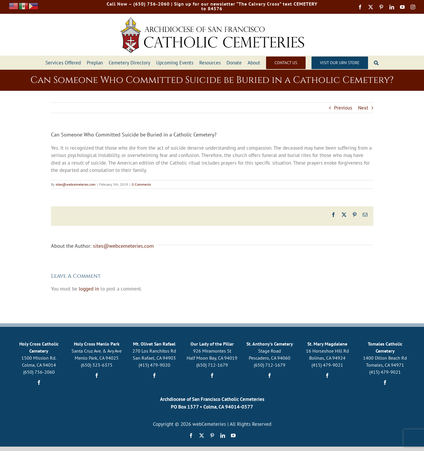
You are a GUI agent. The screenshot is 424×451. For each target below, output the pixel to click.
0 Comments (141, 184)
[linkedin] (391, 7)
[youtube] (402, 7)
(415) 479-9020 (154, 365)
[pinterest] (381, 7)
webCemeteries (209, 424)
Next (363, 108)
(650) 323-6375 (97, 365)
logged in (89, 289)
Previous (343, 108)
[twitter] (370, 7)
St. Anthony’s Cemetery (269, 344)
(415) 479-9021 (327, 365)
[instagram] (413, 7)
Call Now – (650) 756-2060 (138, 4)
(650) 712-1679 (212, 365)
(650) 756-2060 (39, 372)
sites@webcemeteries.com (76, 184)
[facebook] (360, 7)
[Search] (376, 63)
